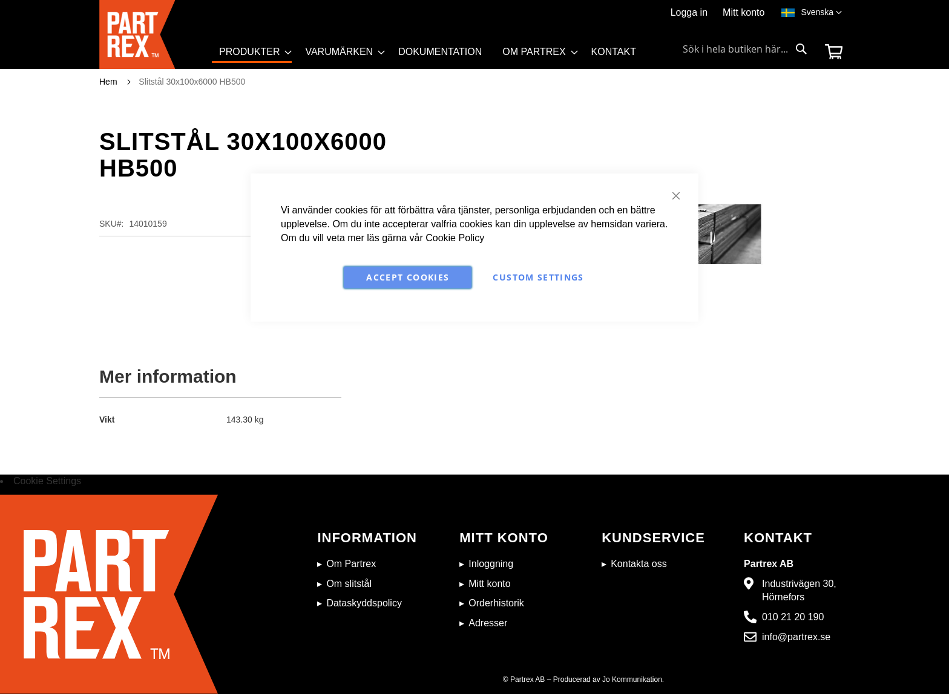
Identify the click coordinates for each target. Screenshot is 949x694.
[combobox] (745, 49)
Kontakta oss (639, 564)
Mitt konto (743, 12)
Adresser (487, 623)
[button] (821, 12)
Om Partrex (351, 564)
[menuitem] (252, 53)
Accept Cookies (407, 277)
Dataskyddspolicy (364, 603)
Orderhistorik (496, 603)
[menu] (433, 56)
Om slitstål (349, 584)
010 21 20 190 (793, 617)
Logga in (689, 12)
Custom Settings (538, 277)
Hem (108, 81)
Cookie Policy (454, 238)
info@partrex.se (796, 637)
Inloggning (490, 564)
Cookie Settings (47, 481)
